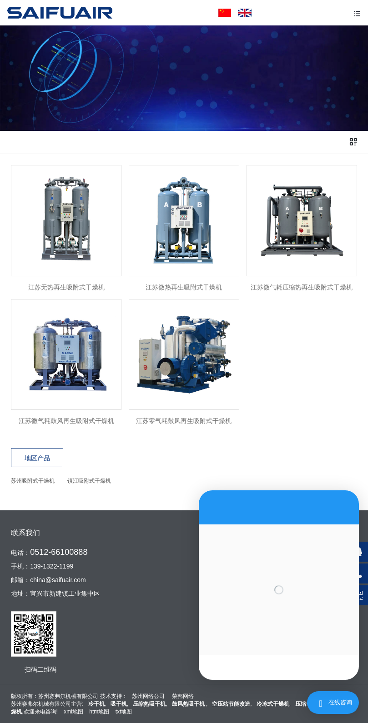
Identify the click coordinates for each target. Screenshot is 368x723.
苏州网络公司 (148, 696)
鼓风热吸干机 (189, 704)
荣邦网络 (183, 696)
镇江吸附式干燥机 (89, 481)
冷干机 (96, 704)
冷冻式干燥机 (273, 704)
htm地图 (99, 711)
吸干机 (119, 704)
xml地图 (73, 711)
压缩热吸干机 (149, 704)
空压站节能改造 (231, 704)
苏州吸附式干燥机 (33, 481)
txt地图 (124, 711)
